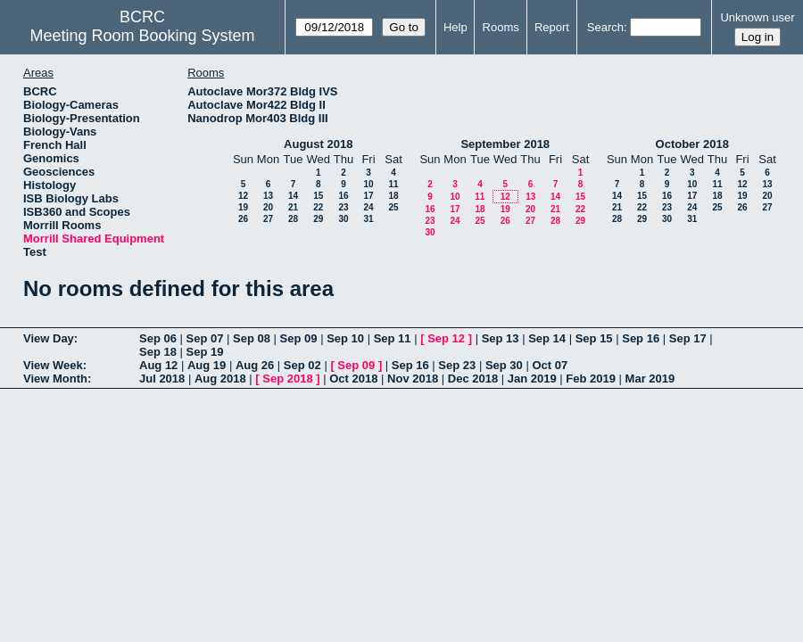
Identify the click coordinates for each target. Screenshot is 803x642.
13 (268, 196)
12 (243, 196)
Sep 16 (640, 338)
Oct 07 (549, 365)
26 (243, 219)
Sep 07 (205, 338)
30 (343, 219)
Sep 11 (392, 338)
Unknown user (757, 17)
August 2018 (318, 144)
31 (368, 219)
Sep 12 (446, 338)
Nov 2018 (412, 378)
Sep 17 (688, 338)
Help (455, 27)
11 (393, 184)
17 (368, 196)
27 (268, 219)
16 (343, 196)
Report (551, 27)
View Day (48, 338)
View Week (53, 365)
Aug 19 (206, 365)
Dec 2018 (473, 378)
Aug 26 (255, 365)
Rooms (501, 27)
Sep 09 (299, 338)
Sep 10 (345, 338)
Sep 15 (594, 338)
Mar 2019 (650, 378)
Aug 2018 (220, 378)
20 (268, 207)
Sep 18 (158, 351)
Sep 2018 (287, 378)
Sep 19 (205, 351)
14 (293, 196)
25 (393, 207)
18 (393, 196)
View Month (55, 378)
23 (343, 207)
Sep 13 (500, 338)
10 (368, 184)
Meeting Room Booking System (142, 36)
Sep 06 (158, 338)
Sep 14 (547, 338)
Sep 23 (457, 365)
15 (318, 196)
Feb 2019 (591, 378)
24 (368, 207)
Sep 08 (251, 338)
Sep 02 (302, 365)
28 (293, 219)
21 (293, 207)
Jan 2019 (532, 378)
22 (318, 207)
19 (243, 207)
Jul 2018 (162, 378)
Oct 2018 (353, 378)
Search (605, 27)
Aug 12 (158, 365)
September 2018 (505, 144)
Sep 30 (504, 365)
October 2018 (692, 144)
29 (318, 219)
